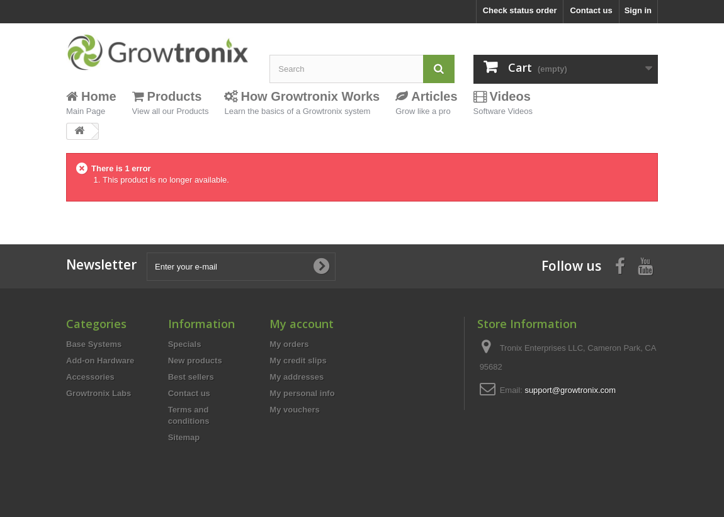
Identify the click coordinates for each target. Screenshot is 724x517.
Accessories (90, 377)
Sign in (638, 10)
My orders (288, 344)
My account (301, 323)
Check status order (520, 10)
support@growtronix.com (570, 390)
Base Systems (94, 344)
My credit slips (297, 360)
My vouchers (294, 409)
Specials (184, 344)
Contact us (591, 10)
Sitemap (184, 437)
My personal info (301, 393)
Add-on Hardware (100, 360)
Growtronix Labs (98, 393)
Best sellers (191, 377)
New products (195, 360)
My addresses (296, 377)
